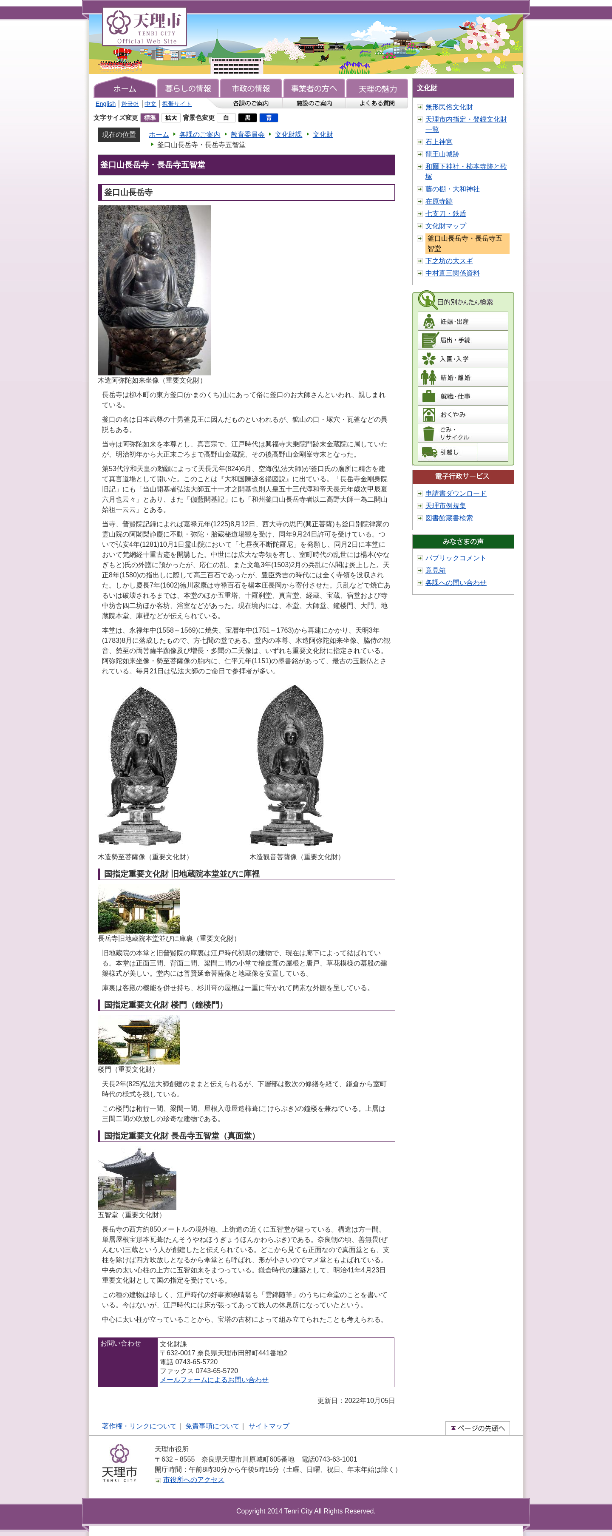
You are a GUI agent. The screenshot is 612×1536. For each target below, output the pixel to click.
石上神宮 (439, 141)
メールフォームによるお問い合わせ (214, 1379)
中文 (150, 103)
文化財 (323, 134)
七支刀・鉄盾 (445, 213)
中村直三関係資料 (452, 273)
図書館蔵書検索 (449, 518)
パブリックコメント (456, 558)
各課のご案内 (199, 134)
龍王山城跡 (442, 154)
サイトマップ (269, 1426)
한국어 (130, 103)
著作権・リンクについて (139, 1426)
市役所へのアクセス (193, 1479)
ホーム (159, 134)
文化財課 (288, 134)
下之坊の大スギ (449, 260)
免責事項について (212, 1426)
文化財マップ (445, 226)
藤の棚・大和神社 (452, 189)
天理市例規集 (445, 505)
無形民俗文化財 (449, 107)
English (106, 103)
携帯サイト (177, 103)
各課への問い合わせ (456, 582)
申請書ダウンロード (456, 493)
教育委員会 (248, 134)
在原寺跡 (439, 201)
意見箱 (435, 570)
